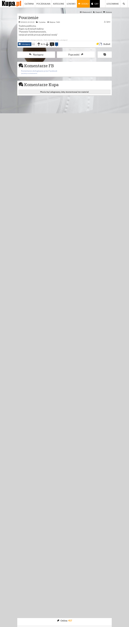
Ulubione (107, 12)
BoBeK (104, 44)
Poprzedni (75, 54)
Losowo (71, 4)
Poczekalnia (43, 4)
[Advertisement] (64, 126)
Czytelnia (42, 22)
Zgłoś (107, 22)
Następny (36, 54)
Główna (29, 4)
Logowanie (113, 4)
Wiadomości (86, 12)
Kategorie (58, 4)
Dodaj (85, 4)
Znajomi (97, 12)
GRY (96, 4)
